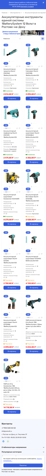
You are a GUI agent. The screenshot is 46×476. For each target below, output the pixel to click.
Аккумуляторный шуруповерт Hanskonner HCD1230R (11, 197)
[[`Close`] (43, 3)
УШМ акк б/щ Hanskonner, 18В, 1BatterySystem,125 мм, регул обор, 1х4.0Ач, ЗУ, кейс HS (11, 388)
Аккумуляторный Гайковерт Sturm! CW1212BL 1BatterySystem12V (32, 72)
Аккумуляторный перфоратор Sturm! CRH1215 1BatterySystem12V (10, 134)
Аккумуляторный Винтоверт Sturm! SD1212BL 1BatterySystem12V (32, 198)
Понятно (23, 465)
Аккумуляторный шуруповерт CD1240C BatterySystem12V (33, 259)
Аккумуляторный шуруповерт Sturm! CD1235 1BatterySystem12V (10, 260)
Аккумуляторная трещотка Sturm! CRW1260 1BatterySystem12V (10, 72)
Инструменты (16, 13)
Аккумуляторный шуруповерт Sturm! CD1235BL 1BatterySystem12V (10, 323)
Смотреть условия (27, 6)
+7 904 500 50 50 (9, 428)
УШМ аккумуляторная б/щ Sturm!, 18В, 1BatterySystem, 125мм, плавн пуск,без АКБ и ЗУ (34, 324)
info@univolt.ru (7, 431)
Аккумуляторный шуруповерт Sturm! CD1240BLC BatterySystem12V (32, 134)
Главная (4, 13)
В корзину (12, 98)
